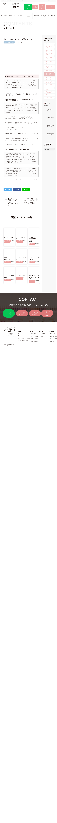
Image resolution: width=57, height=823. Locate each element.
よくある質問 (49, 85)
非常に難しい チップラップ (50, 110)
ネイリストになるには (49, 58)
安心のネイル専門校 (35, 336)
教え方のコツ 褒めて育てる (50, 126)
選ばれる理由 (4, 15)
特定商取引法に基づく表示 (23, 340)
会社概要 (19, 333)
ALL (47, 43)
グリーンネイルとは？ (50, 118)
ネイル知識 (49, 82)
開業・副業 (49, 97)
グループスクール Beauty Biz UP (49, 52)
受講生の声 (36, 15)
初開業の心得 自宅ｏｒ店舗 (50, 134)
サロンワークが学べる (35, 338)
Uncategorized (49, 47)
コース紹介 (20, 15)
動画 (47, 89)
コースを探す (43, 333)
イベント (53, 0)
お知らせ (49, 0)
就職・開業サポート (35, 341)
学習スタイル (12, 15)
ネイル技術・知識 (9, 42)
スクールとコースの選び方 (28, 16)
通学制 (42, 336)
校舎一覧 (53, 15)
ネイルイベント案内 (45, 16)
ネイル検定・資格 (48, 78)
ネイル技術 (49, 70)
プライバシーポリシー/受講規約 (24, 338)
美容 (47, 95)
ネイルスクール (49, 66)
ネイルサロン (49, 62)
